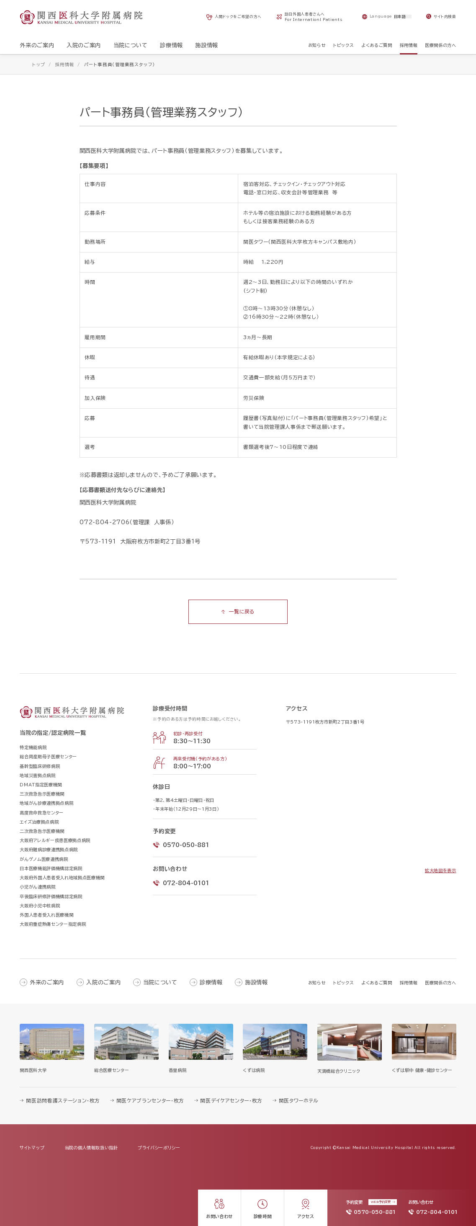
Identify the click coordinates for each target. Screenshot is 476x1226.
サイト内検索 (445, 16)
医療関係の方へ (440, 983)
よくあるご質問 (376, 983)
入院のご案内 (103, 982)
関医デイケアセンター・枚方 (231, 1100)
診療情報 (211, 982)
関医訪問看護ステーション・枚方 (63, 1100)
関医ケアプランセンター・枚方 (150, 1100)
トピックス (343, 983)
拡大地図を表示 (440, 870)
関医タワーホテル (299, 1100)
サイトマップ (32, 1148)
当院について (160, 982)
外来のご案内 (47, 982)
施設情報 (256, 982)
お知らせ (317, 983)
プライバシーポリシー (159, 1148)
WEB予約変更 (381, 1201)
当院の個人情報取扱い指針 (91, 1148)
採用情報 (409, 983)
